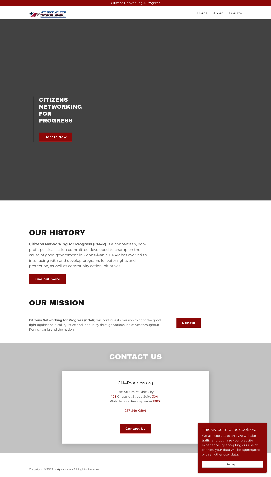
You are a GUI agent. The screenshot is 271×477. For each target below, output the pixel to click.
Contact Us (135, 429)
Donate (188, 323)
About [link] (218, 13)
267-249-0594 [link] (135, 411)
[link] (48, 12)
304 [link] (155, 397)
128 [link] (113, 397)
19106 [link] (157, 401)
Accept (232, 464)
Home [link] (202, 13)
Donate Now (55, 137)
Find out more (47, 279)
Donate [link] (235, 13)
